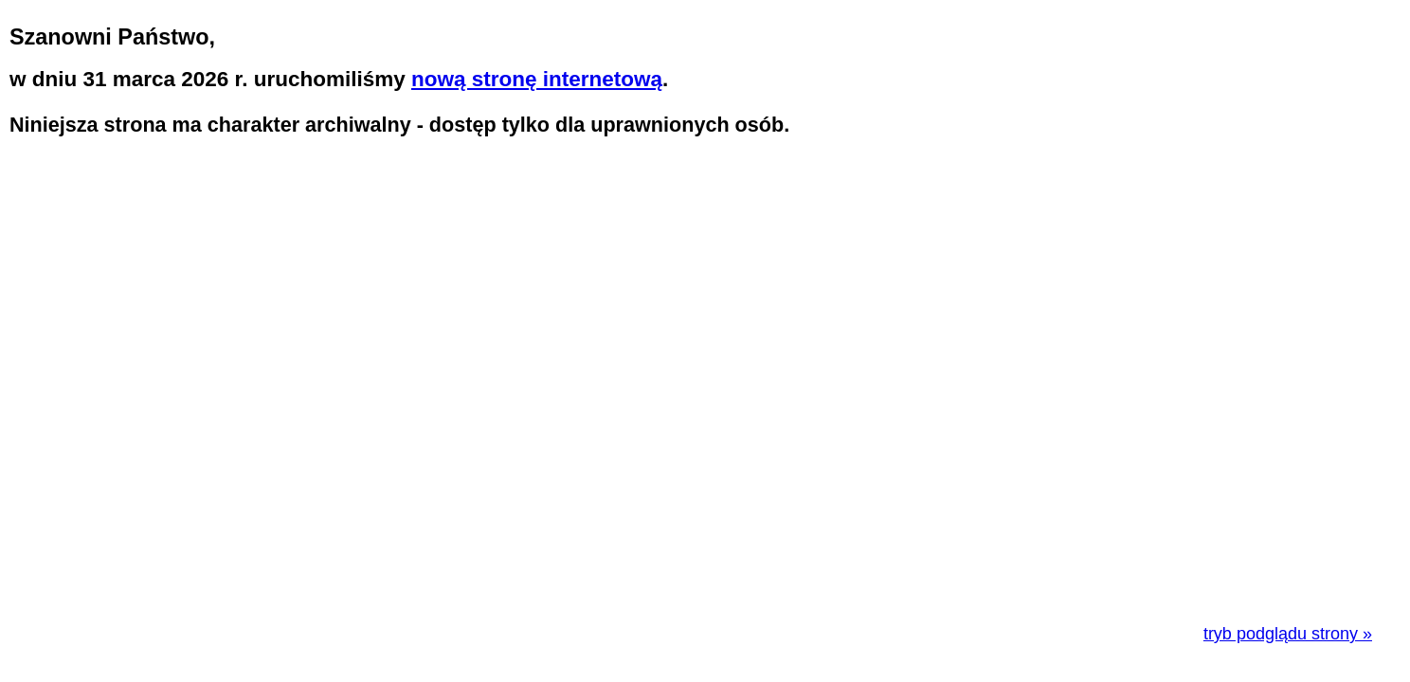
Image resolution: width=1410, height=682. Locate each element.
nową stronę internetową (536, 79)
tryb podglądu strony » (1287, 633)
